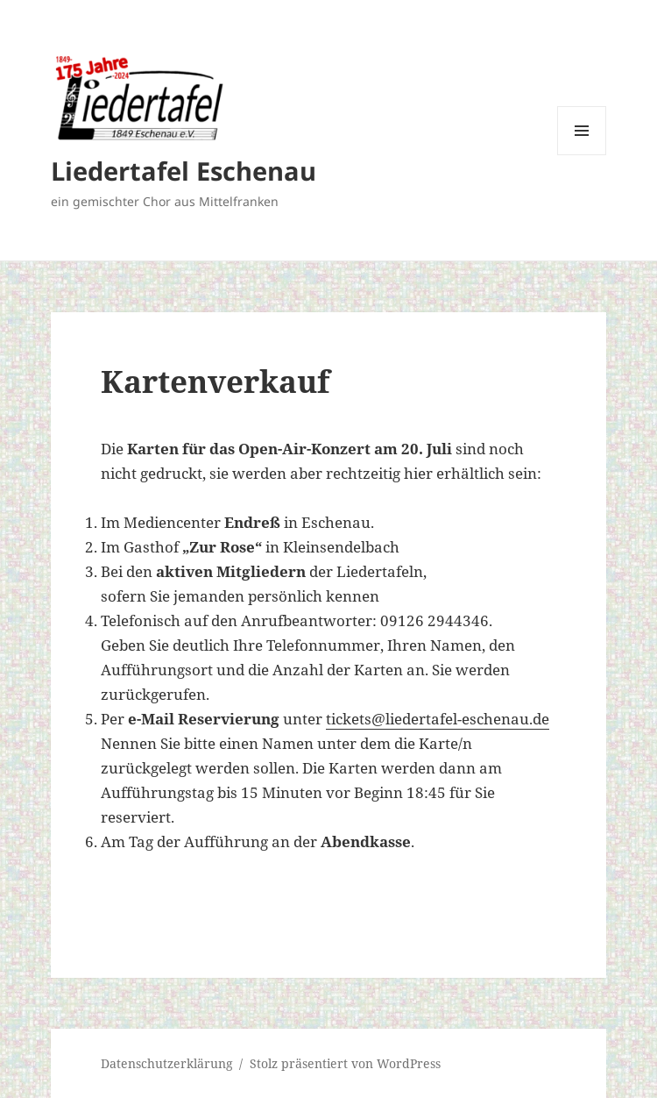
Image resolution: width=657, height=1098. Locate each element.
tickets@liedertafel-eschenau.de (437, 719)
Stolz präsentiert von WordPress (345, 1063)
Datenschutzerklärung (167, 1063)
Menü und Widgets (582, 154)
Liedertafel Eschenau (183, 170)
